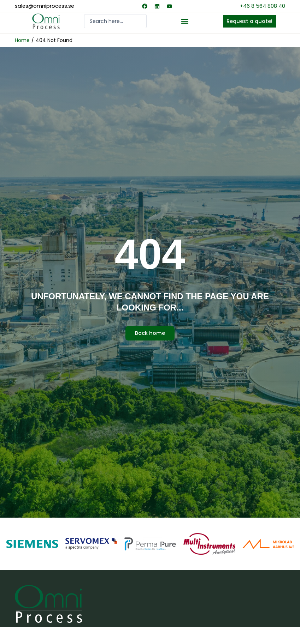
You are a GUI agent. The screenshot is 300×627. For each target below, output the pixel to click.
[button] (184, 21)
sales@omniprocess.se (44, 6)
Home (22, 40)
